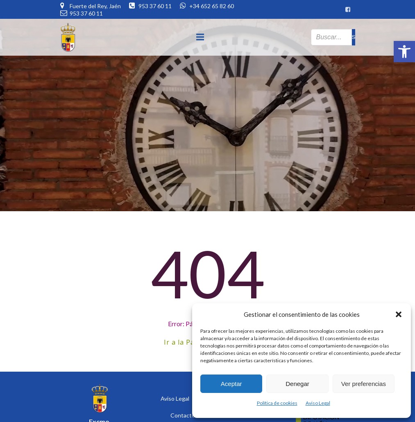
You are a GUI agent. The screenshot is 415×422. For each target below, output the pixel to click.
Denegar (297, 383)
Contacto (182, 415)
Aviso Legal (318, 403)
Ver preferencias (363, 383)
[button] (404, 51)
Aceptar (231, 383)
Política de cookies (277, 403)
